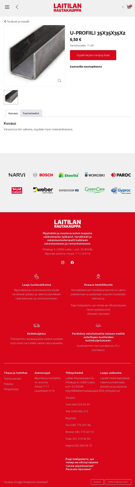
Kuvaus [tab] (13, 113)
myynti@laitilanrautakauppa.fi (83, 390)
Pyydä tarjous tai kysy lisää (93, 55)
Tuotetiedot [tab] (30, 113)
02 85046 (77, 386)
